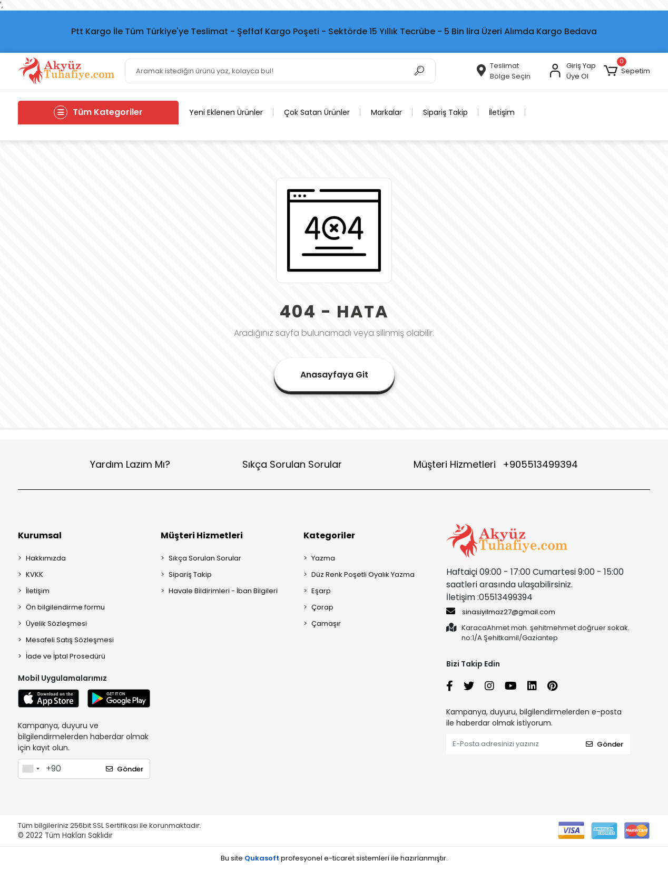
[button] (627, 71)
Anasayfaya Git (334, 375)
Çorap (322, 607)
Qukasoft (261, 858)
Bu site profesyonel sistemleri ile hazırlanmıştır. (334, 858)
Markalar (386, 112)
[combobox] (30, 768)
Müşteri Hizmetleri (496, 464)
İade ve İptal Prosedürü (65, 656)
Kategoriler (329, 535)
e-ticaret (339, 858)
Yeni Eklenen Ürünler (226, 112)
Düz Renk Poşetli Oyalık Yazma (363, 574)
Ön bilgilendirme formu (65, 607)
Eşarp (321, 591)
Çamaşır (326, 623)
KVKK (34, 574)
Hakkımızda (46, 558)
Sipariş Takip (445, 112)
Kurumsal (40, 535)
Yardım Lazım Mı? (130, 464)
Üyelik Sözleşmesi (56, 623)
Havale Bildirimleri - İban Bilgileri (223, 591)
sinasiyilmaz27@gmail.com (500, 611)
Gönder (124, 769)
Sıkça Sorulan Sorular (292, 464)
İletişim (502, 112)
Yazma (323, 558)
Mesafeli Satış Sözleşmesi (70, 640)
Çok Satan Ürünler (317, 112)
